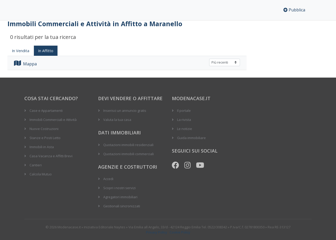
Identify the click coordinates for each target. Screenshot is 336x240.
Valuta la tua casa (117, 119)
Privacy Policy (156, 232)
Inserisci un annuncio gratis (124, 110)
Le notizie (184, 128)
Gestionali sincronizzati (121, 206)
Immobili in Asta (42, 147)
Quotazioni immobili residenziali (128, 144)
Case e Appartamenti (46, 110)
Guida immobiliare (191, 137)
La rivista (184, 119)
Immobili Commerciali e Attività (53, 119)
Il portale (184, 110)
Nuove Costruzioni (44, 128)
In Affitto (45, 50)
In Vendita (20, 50)
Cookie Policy (180, 232)
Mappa (25, 64)
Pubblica (294, 10)
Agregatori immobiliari (120, 197)
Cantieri (36, 165)
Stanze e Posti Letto (45, 137)
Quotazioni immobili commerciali (128, 154)
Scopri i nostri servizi (119, 188)
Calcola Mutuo (41, 174)
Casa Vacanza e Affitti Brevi (51, 156)
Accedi (108, 178)
